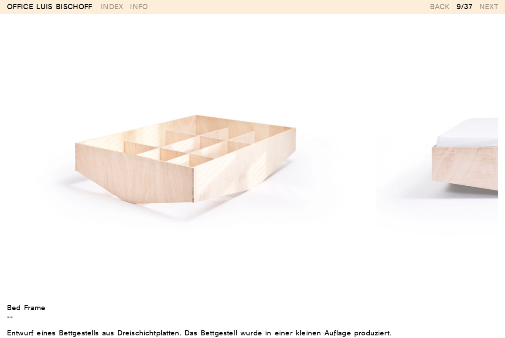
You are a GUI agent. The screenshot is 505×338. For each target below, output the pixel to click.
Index (112, 7)
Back (440, 7)
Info (139, 7)
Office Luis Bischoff (49, 6)
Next (488, 7)
